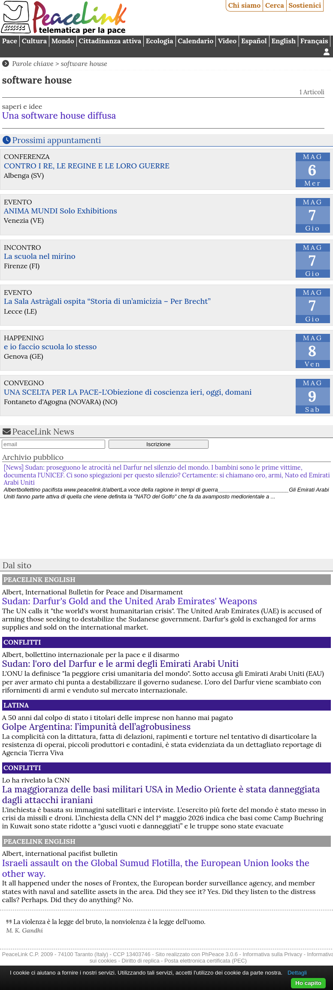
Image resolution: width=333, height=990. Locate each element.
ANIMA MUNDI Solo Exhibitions (60, 211)
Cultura (34, 40)
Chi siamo (244, 5)
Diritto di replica (140, 960)
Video (227, 40)
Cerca (274, 5)
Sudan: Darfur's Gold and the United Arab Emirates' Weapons (129, 601)
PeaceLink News (43, 431)
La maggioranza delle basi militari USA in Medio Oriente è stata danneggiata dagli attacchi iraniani (161, 794)
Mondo (62, 40)
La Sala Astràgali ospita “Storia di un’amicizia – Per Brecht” (107, 301)
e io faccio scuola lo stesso (50, 346)
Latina (16, 705)
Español (254, 40)
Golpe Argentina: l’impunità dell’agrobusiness (96, 726)
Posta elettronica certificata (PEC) (205, 960)
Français (314, 40)
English (283, 40)
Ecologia (159, 40)
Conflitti (22, 642)
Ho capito (308, 983)
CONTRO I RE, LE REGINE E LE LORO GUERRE (87, 166)
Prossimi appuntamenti (56, 140)
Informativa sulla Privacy (272, 954)
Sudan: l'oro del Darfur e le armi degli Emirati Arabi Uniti (120, 663)
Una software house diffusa (59, 115)
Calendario (195, 40)
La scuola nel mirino (40, 256)
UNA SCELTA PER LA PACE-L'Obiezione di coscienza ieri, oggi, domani (127, 392)
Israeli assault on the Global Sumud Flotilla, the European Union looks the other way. (155, 868)
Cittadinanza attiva (110, 40)
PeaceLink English (39, 579)
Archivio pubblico (33, 457)
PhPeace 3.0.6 (220, 954)
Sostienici (304, 5)
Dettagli (297, 972)
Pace (9, 40)
